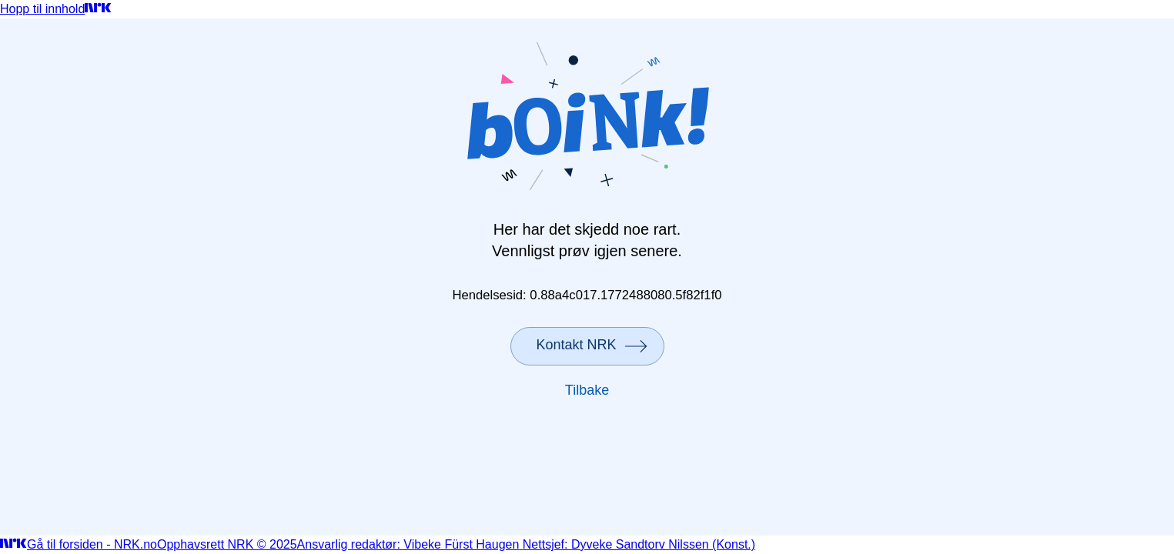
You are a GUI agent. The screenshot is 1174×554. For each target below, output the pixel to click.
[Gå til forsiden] (98, 8)
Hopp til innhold (42, 8)
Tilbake (587, 390)
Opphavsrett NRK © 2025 (227, 544)
